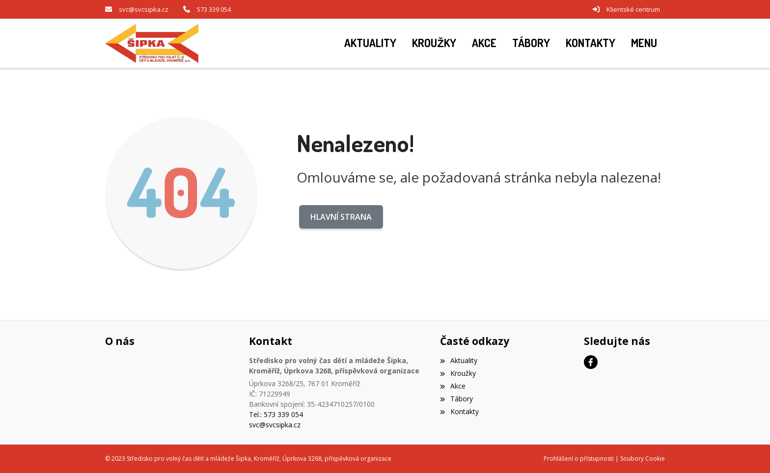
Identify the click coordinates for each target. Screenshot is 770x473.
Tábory (456, 398)
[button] (644, 43)
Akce (452, 386)
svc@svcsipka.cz (143, 9)
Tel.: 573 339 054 (276, 414)
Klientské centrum (633, 9)
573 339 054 (214, 9)
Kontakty (459, 411)
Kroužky (457, 373)
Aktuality (458, 360)
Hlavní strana (341, 216)
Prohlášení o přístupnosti (579, 458)
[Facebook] (591, 362)
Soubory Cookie (642, 458)
